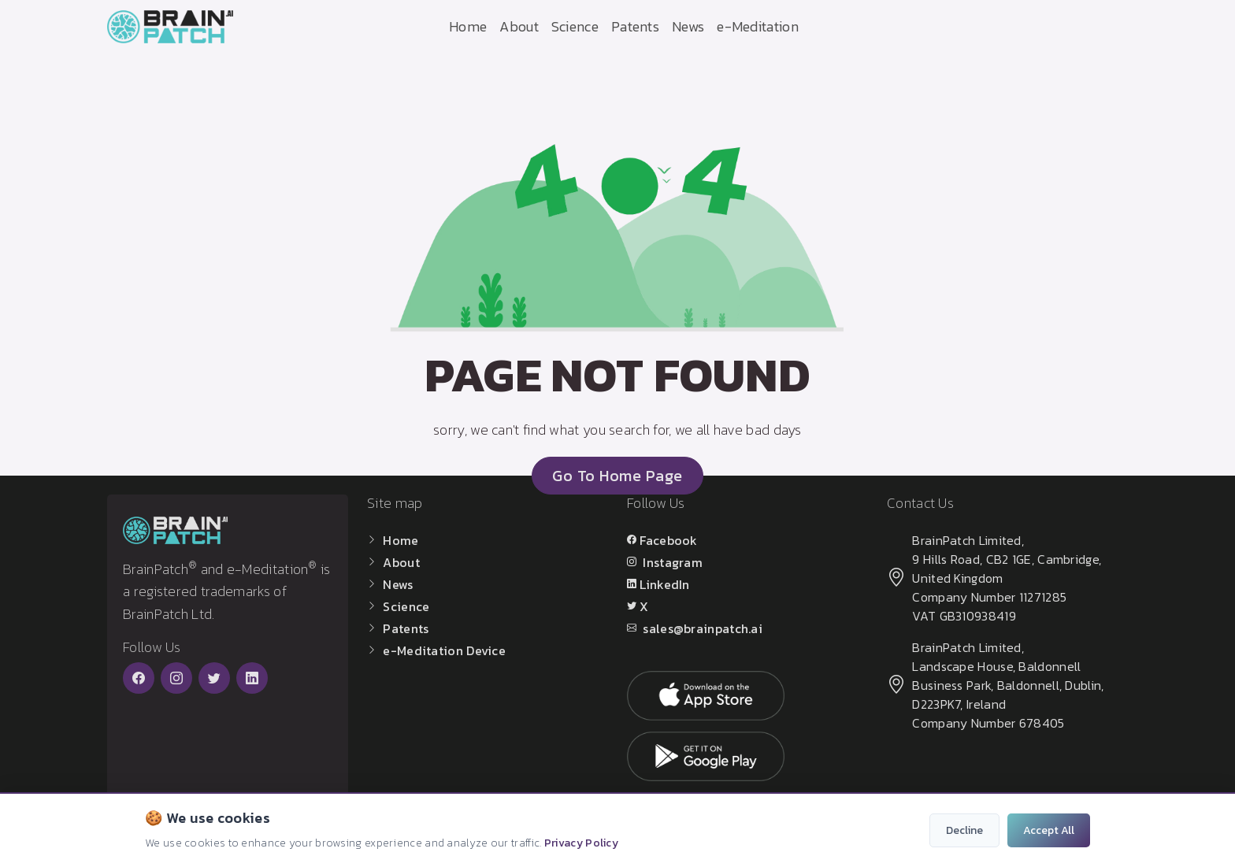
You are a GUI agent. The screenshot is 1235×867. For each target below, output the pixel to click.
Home (468, 26)
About (519, 26)
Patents (635, 26)
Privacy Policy (581, 843)
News (688, 26)
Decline (964, 830)
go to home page (617, 475)
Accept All (1048, 830)
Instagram (673, 562)
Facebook (668, 540)
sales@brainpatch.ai (702, 628)
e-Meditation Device (444, 650)
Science (575, 26)
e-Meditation (758, 26)
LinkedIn (664, 584)
